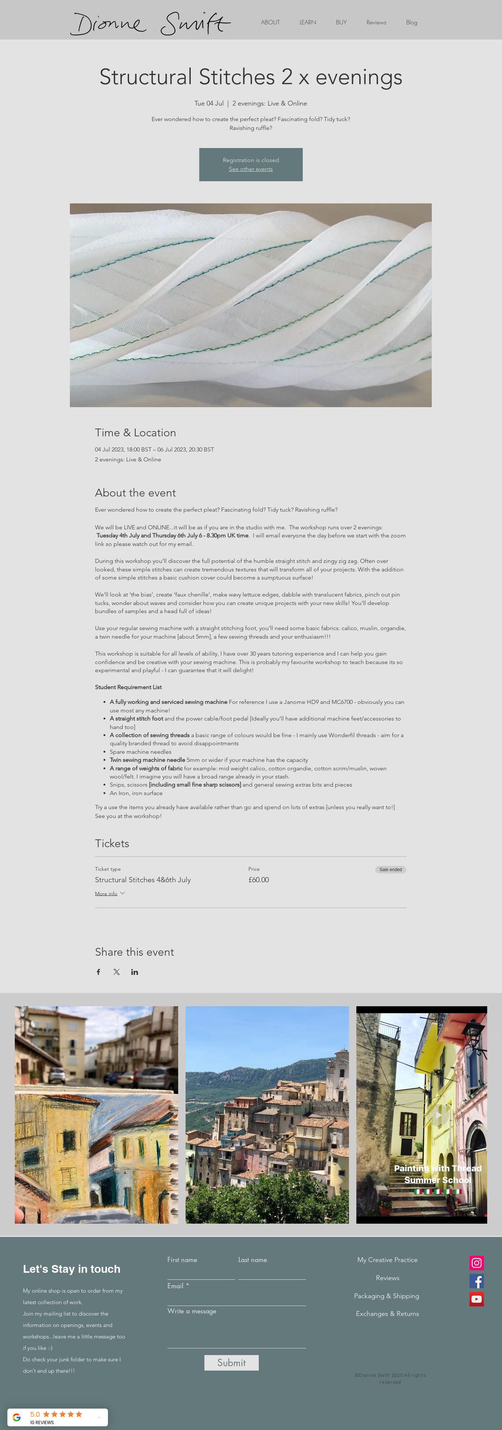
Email (175, 1285)
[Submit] (231, 1363)
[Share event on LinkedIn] (134, 972)
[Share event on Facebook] (98, 972)
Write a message (191, 1310)
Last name (252, 1259)
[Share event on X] (116, 972)
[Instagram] (476, 1263)
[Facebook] (476, 1281)
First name (182, 1259)
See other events (251, 168)
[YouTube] (476, 1299)
